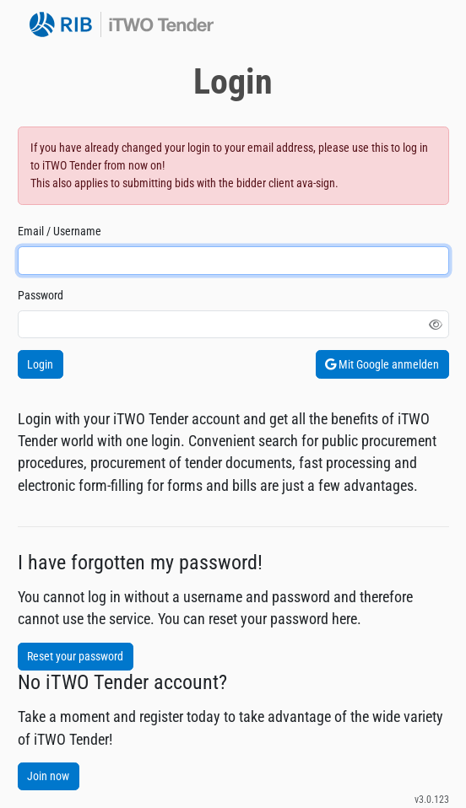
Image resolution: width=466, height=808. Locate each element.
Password (40, 295)
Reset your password (75, 656)
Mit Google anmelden (382, 364)
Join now (48, 776)
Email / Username (59, 231)
